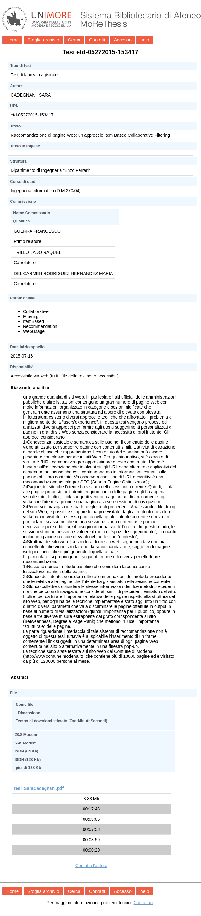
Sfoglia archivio (43, 39)
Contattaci (143, 902)
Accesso (123, 39)
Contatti (97, 39)
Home (12, 39)
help (144, 39)
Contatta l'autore (91, 865)
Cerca (74, 39)
